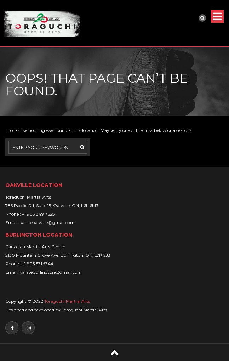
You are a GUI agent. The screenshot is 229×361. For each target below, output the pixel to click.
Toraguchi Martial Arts (67, 301)
